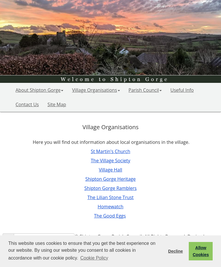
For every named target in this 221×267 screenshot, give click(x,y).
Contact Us (27, 104)
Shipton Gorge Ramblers (110, 188)
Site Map (56, 104)
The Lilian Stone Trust (110, 197)
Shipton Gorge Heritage (110, 179)
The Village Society (110, 160)
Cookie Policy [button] (94, 257)
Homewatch (110, 206)
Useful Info (182, 90)
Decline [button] (175, 251)
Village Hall (110, 170)
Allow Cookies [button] (201, 251)
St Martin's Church (110, 151)
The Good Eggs (110, 216)
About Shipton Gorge (39, 90)
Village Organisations (96, 90)
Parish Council (145, 90)
